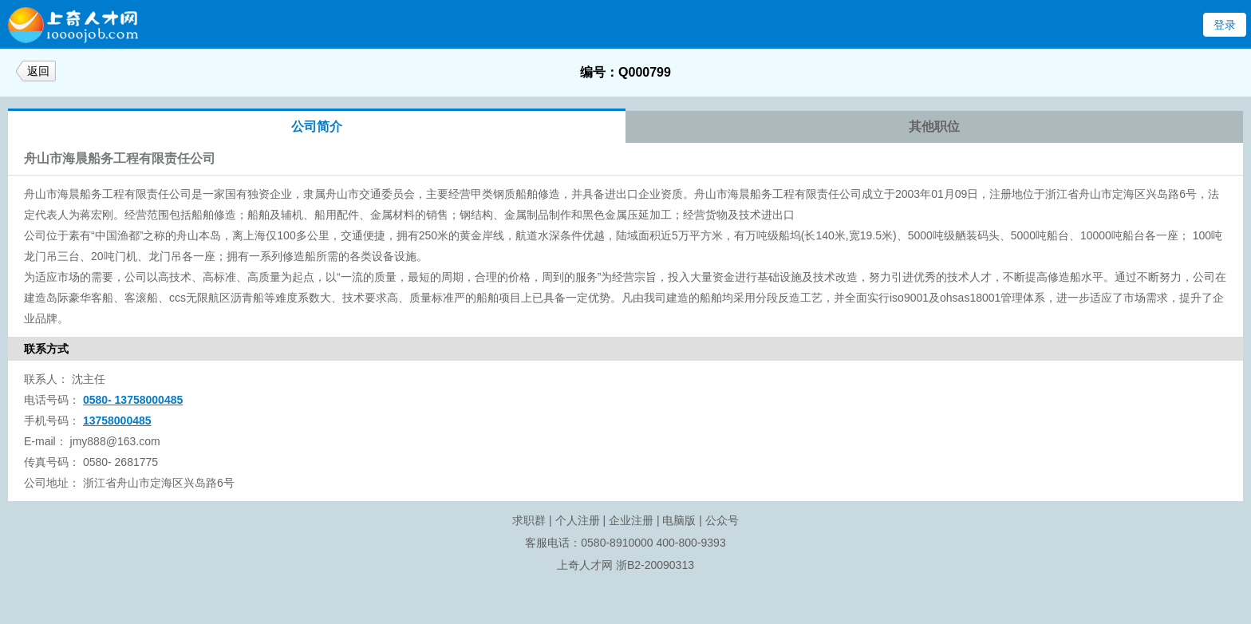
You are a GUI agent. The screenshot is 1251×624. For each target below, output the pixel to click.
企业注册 (631, 520)
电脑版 (679, 520)
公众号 (722, 520)
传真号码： (52, 462)
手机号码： (52, 420)
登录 (1225, 24)
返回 (38, 71)
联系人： (46, 379)
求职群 (529, 520)
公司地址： (52, 482)
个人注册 (577, 520)
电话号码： (52, 399)
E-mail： (45, 441)
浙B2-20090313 (655, 565)
